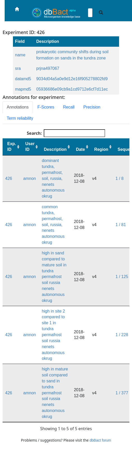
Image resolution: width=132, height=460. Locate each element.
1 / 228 (121, 335)
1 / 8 (119, 178)
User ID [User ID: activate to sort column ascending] (30, 146)
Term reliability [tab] (20, 118)
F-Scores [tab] (46, 107)
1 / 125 (121, 276)
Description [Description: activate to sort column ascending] (55, 149)
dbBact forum (100, 440)
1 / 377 (121, 393)
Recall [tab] (68, 107)
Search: (66, 133)
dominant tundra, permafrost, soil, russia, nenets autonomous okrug (53, 178)
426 (8, 178)
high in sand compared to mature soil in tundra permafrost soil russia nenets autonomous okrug (54, 277)
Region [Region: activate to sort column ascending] (101, 149)
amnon (29, 178)
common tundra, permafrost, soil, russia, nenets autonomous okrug (53, 225)
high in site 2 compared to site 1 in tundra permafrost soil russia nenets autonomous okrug (53, 335)
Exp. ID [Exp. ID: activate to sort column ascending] (11, 146)
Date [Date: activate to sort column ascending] (80, 149)
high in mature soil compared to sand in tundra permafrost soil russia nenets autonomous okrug (55, 393)
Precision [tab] (91, 107)
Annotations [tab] (18, 107)
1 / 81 (120, 224)
